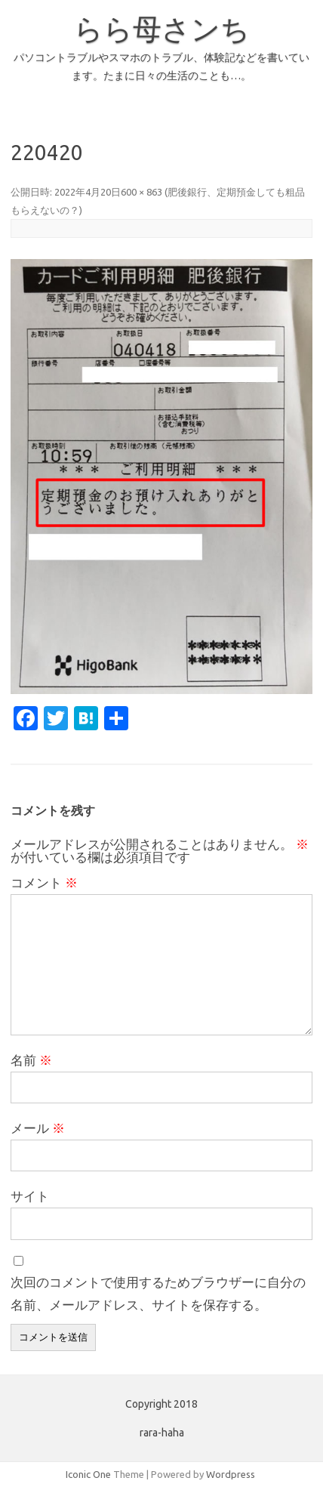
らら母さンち (162, 29)
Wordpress (230, 1474)
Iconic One (88, 1474)
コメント (44, 882)
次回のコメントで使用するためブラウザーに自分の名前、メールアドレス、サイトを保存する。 (158, 1293)
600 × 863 (141, 192)
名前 (31, 1060)
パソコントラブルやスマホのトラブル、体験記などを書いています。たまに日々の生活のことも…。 (161, 66)
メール (38, 1128)
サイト (30, 1196)
